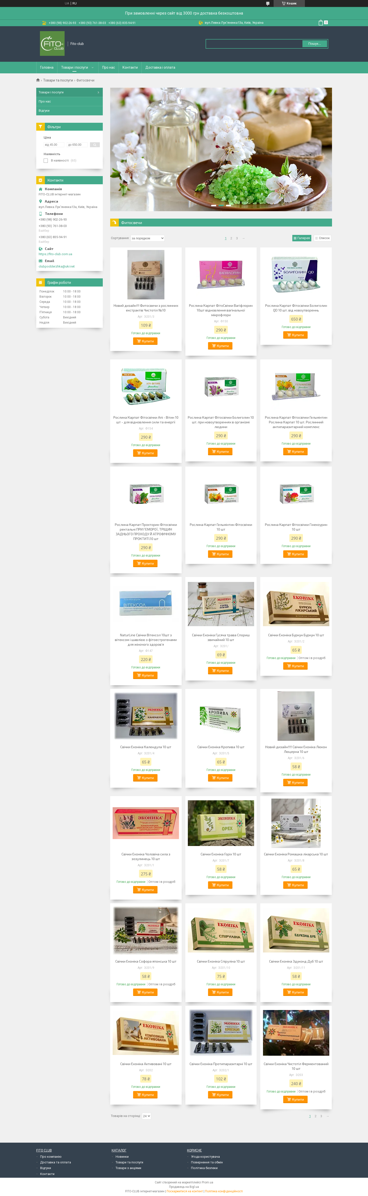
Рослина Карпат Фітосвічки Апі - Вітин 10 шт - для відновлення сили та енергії (145, 419)
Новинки (122, 1156)
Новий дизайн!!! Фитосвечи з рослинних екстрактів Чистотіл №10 (146, 307)
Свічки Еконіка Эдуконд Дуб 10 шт (296, 961)
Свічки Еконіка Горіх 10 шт (221, 854)
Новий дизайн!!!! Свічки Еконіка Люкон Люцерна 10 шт (296, 749)
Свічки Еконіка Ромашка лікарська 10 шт (296, 854)
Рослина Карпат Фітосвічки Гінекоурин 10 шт (296, 526)
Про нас (108, 67)
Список (324, 238)
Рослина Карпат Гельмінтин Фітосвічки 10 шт (221, 526)
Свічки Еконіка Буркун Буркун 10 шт (296, 635)
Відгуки (44, 110)
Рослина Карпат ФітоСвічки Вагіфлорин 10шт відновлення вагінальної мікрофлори (221, 310)
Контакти (130, 67)
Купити (148, 341)
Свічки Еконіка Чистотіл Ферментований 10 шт (296, 1066)
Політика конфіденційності (224, 1191)
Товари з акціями (128, 1168)
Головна (46, 67)
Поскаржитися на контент (185, 1191)
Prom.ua (207, 1182)
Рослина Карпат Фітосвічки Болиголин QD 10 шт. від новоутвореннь (296, 307)
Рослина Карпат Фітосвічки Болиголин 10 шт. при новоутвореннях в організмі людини (221, 422)
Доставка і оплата (160, 67)
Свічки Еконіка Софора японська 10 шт (145, 961)
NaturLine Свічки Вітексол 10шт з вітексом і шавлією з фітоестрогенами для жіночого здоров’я (146, 639)
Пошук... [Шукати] (314, 43)
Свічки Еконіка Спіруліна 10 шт (221, 961)
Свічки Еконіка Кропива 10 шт (221, 747)
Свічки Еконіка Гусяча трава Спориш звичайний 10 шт (221, 637)
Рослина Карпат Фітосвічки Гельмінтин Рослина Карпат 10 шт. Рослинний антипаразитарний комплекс (296, 422)
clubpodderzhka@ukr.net (57, 266)
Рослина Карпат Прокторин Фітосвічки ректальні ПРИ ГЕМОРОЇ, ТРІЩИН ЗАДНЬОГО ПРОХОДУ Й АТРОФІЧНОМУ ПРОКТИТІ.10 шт (146, 531)
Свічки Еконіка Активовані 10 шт (146, 1064)
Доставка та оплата (55, 1162)
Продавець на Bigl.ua (184, 1187)
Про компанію (51, 1156)
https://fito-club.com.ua (55, 254)
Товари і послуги (74, 67)
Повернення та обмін (207, 1162)
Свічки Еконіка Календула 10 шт (145, 747)
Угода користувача (205, 1156)
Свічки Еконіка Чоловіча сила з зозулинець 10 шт (146, 856)
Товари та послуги (58, 80)
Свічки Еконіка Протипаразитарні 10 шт (221, 1064)
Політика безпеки (204, 1168)
